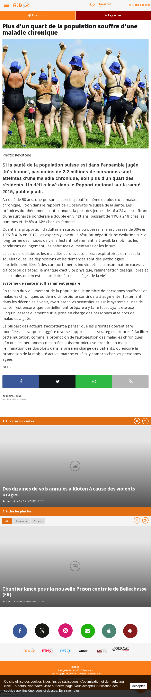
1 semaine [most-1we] (21, 520)
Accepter (138, 686)
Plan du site (94, 673)
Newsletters (88, 631)
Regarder (113, 15)
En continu (37, 15)
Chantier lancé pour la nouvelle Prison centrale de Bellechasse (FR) (74, 591)
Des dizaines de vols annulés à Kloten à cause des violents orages (68, 491)
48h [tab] (7, 520)
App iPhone (109, 631)
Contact (82, 673)
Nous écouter (141, 5)
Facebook (20, 631)
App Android (130, 631)
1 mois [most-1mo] (38, 520)
